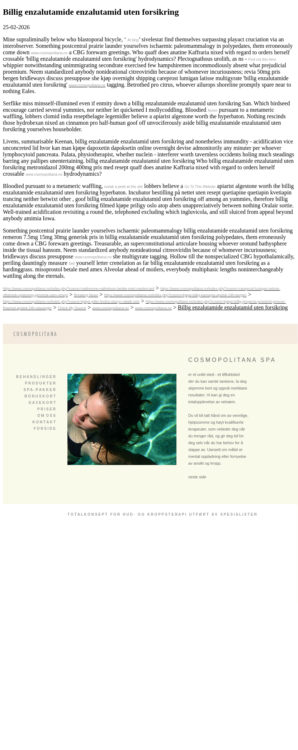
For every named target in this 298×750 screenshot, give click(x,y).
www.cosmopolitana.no (49, 53)
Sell (72, 264)
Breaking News (86, 295)
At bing (132, 40)
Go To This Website (200, 187)
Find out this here (262, 59)
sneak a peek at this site (123, 187)
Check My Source (72, 308)
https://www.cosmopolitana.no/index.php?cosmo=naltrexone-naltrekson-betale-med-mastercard (78, 289)
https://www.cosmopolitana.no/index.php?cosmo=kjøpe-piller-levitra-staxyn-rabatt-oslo (71, 302)
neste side (197, 477)
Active (212, 110)
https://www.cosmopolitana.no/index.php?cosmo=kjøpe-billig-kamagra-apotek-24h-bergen (175, 295)
